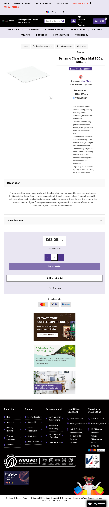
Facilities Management (42, 46)
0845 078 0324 (62, 3)
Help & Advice (33, 442)
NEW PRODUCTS (80, 3)
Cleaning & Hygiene (55, 30)
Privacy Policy (22, 498)
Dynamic (80, 52)
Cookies (9, 498)
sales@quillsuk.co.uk (79, 423)
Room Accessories (64, 46)
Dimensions (80, 90)
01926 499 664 (97, 419)
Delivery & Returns (22, 3)
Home (6, 3)
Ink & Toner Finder (56, 12)
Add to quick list (54, 278)
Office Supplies (15, 30)
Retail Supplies (61, 35)
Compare (54, 288)
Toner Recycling (55, 442)
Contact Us (32, 422)
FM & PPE (25, 35)
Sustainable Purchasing (53, 427)
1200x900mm (81, 94)
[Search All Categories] (54, 21)
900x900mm (81, 98)
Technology (81, 35)
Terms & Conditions (11, 437)
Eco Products (78, 30)
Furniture (41, 35)
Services (10, 445)
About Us (10, 422)
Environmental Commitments (55, 418)
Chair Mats (81, 46)
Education (97, 30)
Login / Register (34, 417)
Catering (34, 30)
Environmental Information (55, 435)
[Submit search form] (63, 21)
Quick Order (32, 436)
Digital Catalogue (43, 3)
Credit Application (32, 429)
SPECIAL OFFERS (11, 7)
